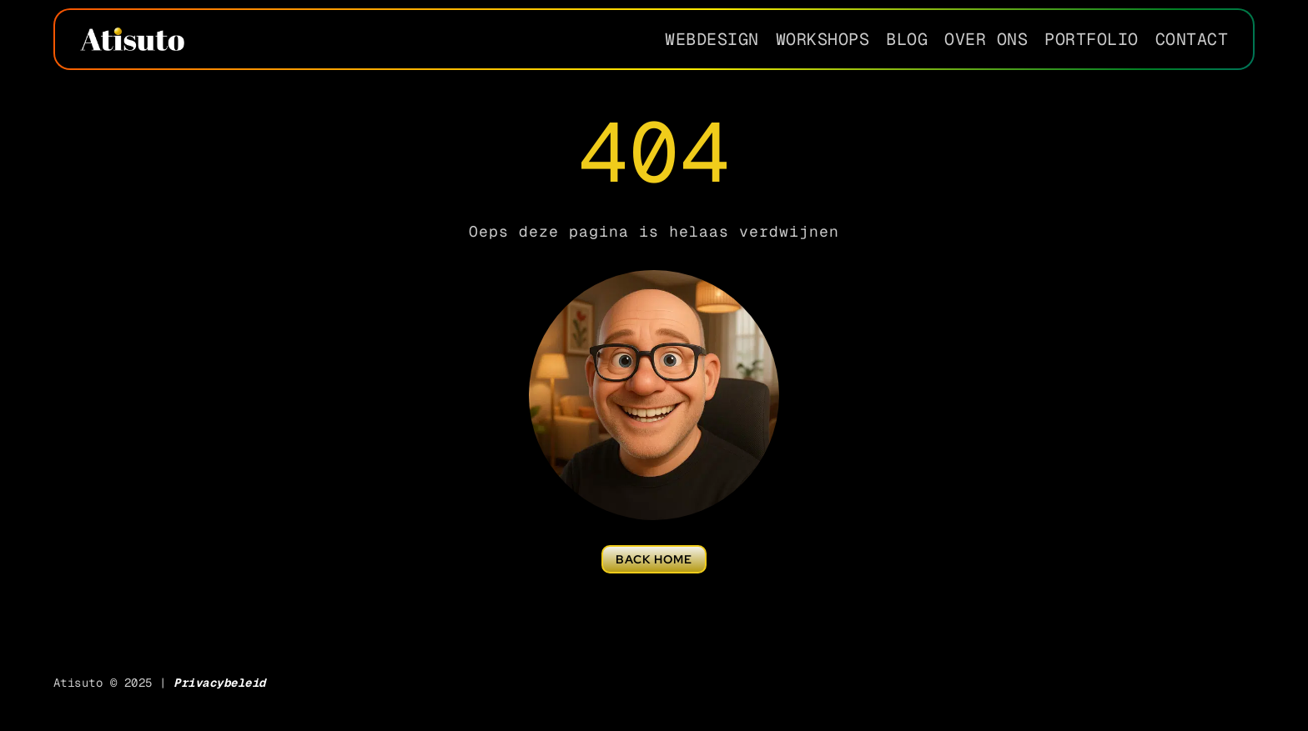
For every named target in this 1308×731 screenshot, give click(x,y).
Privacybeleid (220, 682)
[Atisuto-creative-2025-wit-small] (132, 34)
